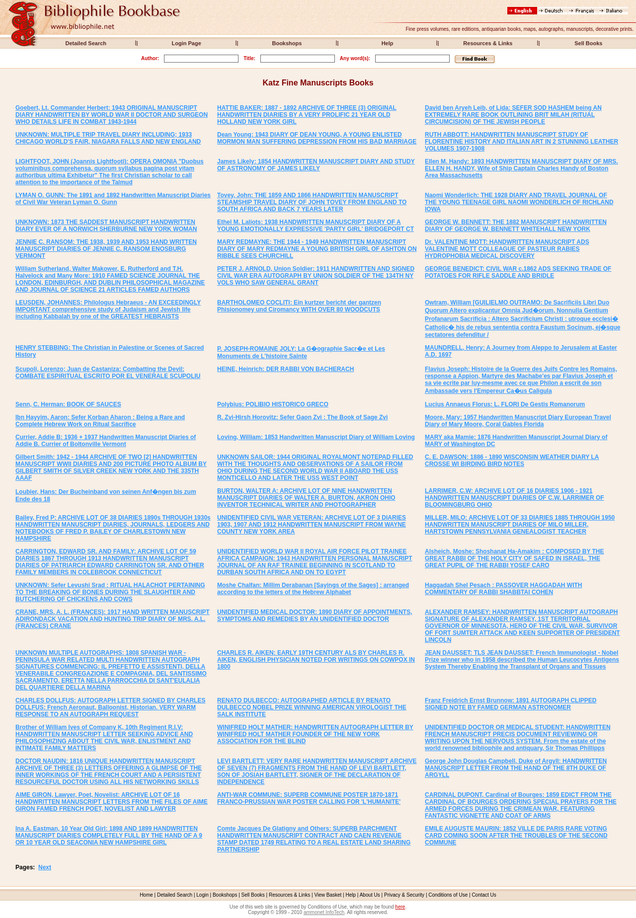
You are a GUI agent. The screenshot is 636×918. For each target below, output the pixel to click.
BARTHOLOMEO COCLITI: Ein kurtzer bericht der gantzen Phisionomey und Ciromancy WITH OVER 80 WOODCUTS (299, 306)
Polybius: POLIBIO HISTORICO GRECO (272, 404)
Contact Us (484, 895)
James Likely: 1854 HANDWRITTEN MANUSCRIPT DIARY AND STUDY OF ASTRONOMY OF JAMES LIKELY (316, 165)
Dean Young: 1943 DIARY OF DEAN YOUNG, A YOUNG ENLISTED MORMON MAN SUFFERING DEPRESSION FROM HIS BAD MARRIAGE (316, 138)
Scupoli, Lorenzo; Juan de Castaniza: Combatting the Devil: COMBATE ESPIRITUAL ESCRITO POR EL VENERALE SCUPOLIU (108, 373)
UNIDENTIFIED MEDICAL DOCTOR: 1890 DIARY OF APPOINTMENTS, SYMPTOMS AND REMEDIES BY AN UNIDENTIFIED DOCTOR (314, 615)
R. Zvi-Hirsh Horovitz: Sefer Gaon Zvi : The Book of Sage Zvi (302, 417)
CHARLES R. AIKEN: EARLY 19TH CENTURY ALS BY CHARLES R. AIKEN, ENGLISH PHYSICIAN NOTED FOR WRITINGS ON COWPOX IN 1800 (316, 659)
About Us (370, 895)
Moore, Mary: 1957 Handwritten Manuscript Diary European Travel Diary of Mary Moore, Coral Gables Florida (518, 421)
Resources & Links (487, 43)
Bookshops (287, 43)
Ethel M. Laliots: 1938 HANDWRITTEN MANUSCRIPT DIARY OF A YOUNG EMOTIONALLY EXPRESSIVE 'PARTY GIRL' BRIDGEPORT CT (315, 225)
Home (146, 895)
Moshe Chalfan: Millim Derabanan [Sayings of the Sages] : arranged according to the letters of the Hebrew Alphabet (313, 589)
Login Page (186, 43)
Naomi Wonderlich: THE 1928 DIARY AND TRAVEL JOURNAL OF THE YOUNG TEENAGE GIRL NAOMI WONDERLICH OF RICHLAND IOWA (519, 202)
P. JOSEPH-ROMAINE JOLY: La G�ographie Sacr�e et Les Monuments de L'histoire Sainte (301, 352)
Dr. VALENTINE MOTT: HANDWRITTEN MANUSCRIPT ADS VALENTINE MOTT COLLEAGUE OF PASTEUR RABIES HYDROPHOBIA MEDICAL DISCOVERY (507, 248)
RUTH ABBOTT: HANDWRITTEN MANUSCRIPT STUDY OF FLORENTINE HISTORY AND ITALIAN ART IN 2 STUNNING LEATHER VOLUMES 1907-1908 (521, 141)
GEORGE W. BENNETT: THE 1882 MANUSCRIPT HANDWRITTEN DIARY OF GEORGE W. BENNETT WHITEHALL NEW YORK (516, 225)
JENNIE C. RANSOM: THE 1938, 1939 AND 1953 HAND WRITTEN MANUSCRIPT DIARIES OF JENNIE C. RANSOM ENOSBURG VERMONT (106, 248)
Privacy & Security (404, 895)
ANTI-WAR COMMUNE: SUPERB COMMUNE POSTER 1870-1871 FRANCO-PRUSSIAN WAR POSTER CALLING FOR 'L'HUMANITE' (308, 798)
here (400, 907)
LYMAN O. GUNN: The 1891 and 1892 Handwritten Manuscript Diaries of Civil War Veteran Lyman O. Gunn (113, 199)
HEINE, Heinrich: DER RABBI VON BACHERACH (285, 369)
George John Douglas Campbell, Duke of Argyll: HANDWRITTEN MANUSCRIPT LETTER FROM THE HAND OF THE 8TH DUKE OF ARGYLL (516, 768)
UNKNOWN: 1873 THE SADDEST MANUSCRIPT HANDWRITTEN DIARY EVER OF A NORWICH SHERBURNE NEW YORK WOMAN (106, 225)
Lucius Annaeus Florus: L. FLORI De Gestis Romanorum (505, 404)
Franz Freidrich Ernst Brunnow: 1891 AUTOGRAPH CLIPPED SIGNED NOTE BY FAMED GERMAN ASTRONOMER (510, 704)
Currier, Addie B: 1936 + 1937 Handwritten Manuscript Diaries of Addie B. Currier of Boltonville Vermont (105, 441)
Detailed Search (85, 43)
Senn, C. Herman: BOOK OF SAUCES (68, 404)
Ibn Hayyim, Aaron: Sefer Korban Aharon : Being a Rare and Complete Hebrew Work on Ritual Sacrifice (100, 421)
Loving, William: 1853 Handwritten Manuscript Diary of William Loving (316, 437)
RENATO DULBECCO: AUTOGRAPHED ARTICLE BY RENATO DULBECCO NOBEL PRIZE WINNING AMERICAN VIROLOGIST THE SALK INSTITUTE (311, 707)
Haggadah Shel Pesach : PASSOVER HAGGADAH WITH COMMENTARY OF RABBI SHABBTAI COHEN (503, 589)
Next (44, 867)
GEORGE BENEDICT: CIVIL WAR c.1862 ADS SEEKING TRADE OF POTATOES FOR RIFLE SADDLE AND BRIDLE (518, 272)
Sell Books (588, 43)
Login (202, 895)
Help (388, 43)
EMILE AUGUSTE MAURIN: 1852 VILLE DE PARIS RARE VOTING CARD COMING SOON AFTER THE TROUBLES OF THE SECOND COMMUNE (516, 835)
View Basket (328, 895)
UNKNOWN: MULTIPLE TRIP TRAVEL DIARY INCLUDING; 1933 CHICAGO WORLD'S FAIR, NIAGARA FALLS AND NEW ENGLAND (108, 138)
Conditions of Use (448, 895)
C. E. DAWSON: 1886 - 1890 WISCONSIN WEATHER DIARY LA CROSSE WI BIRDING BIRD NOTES (512, 460)
